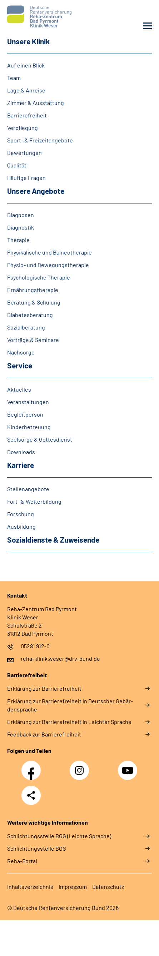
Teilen (31, 795)
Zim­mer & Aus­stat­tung (35, 102)
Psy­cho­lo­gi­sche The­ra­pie (38, 277)
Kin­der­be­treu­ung (29, 426)
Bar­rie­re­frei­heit (27, 115)
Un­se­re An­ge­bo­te (35, 190)
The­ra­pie (18, 239)
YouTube (128, 766)
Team (14, 77)
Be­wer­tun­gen (24, 152)
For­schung (20, 513)
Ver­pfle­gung (22, 127)
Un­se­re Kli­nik (28, 41)
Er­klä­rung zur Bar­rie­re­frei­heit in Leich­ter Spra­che (69, 721)
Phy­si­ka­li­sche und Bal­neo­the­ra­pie (49, 252)
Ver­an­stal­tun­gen (28, 401)
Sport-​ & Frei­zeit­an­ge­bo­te (40, 140)
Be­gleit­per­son (25, 414)
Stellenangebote (28, 488)
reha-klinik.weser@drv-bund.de (60, 658)
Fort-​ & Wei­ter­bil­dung (34, 501)
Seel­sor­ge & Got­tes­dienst (39, 439)
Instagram (81, 766)
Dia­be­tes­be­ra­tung (30, 314)
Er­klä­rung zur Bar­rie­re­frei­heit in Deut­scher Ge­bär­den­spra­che (70, 705)
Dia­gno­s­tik (20, 227)
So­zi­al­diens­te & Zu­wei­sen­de (53, 539)
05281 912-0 (35, 646)
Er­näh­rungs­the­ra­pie (32, 289)
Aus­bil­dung (21, 526)
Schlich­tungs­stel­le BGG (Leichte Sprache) (59, 835)
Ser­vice (19, 365)
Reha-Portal (22, 860)
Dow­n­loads (21, 451)
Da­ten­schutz (108, 886)
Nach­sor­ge (21, 352)
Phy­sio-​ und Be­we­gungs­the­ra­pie (48, 264)
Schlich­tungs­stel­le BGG (36, 848)
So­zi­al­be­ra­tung (26, 327)
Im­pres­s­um (73, 886)
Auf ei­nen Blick (26, 65)
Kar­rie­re (20, 465)
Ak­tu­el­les (19, 389)
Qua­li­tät (16, 165)
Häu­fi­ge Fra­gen (26, 177)
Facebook (32, 766)
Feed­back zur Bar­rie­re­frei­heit (44, 734)
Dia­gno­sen (20, 214)
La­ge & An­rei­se (26, 90)
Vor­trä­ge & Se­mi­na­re (33, 339)
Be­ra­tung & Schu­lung (33, 302)
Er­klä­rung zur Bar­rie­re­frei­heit (44, 688)
